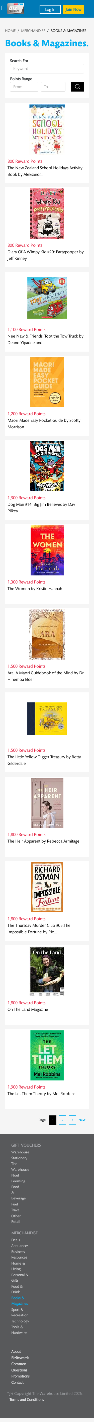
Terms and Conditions (27, 1400)
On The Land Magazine (28, 1009)
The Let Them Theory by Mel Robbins (41, 1093)
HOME (10, 31)
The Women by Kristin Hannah (35, 588)
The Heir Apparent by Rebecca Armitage (43, 841)
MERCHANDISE (33, 31)
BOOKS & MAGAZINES (68, 31)
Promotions (20, 1376)
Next (81, 1120)
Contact (17, 1383)
